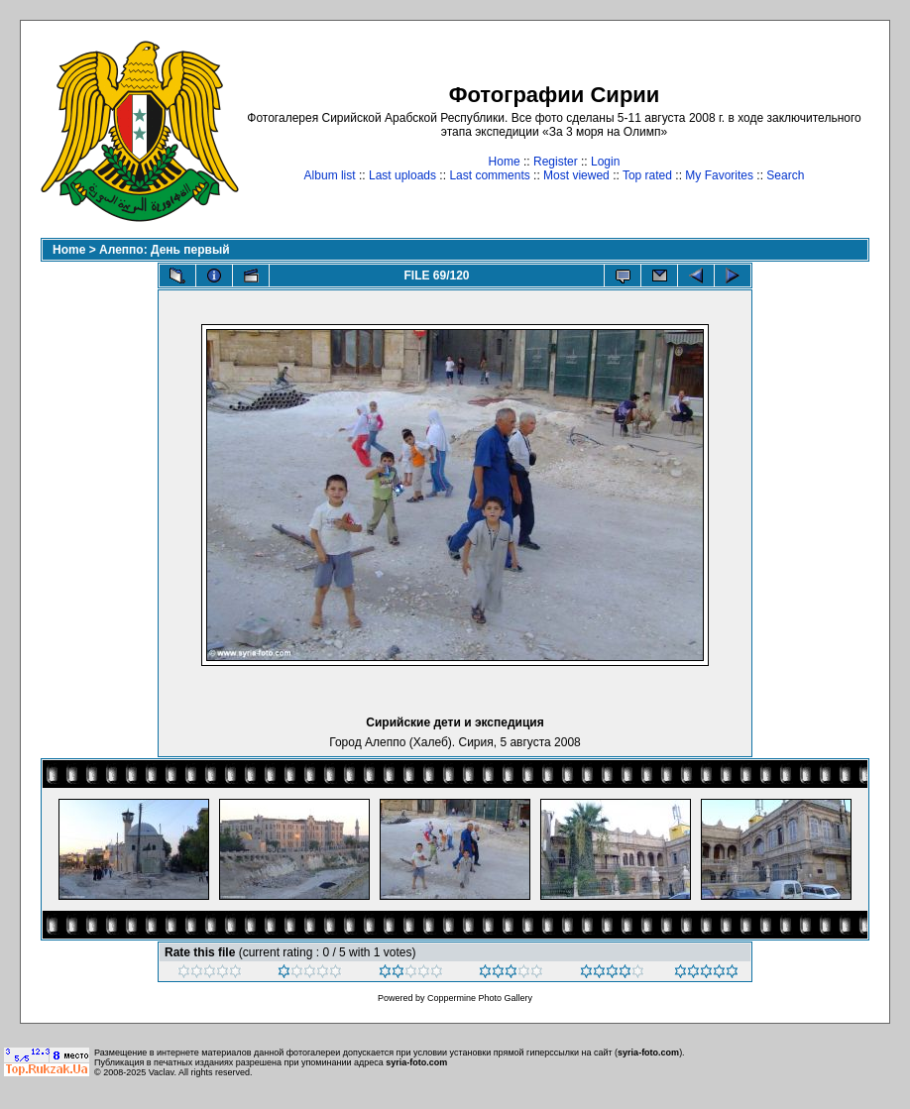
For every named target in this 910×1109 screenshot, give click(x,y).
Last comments (489, 175)
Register (555, 161)
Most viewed (576, 175)
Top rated (647, 175)
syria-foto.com (648, 1052)
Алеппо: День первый (164, 250)
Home (504, 161)
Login (605, 161)
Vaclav (161, 1072)
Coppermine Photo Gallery (479, 998)
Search (785, 175)
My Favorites (719, 175)
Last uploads (402, 175)
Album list (330, 175)
